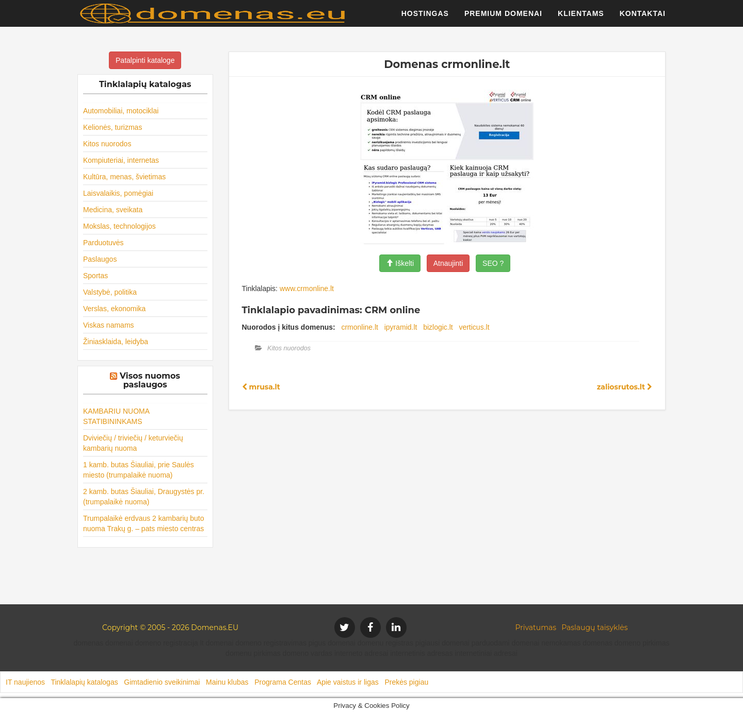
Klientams (581, 18)
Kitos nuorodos (107, 144)
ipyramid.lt (400, 327)
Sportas (95, 275)
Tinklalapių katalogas (84, 682)
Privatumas (536, 627)
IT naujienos (25, 682)
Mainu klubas (227, 682)
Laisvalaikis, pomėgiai (118, 193)
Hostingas (425, 18)
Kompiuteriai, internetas (121, 160)
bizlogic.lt (438, 327)
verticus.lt (474, 327)
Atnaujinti (448, 263)
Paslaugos (100, 259)
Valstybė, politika (110, 292)
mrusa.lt (261, 387)
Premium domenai (503, 18)
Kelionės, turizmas (112, 127)
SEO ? (493, 263)
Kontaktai (643, 18)
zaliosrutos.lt (624, 387)
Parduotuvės (103, 243)
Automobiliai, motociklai (120, 111)
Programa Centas (282, 682)
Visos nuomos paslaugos (150, 380)
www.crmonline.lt (307, 288)
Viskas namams (108, 325)
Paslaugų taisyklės (594, 627)
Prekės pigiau (406, 682)
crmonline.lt (359, 327)
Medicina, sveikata (112, 210)
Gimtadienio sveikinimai (162, 682)
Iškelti (400, 263)
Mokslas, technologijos (119, 226)
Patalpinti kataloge (145, 60)
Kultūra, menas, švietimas (124, 177)
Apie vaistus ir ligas (348, 682)
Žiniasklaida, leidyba (115, 341)
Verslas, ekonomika (114, 308)
